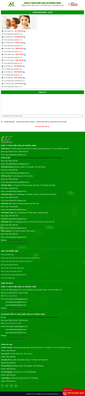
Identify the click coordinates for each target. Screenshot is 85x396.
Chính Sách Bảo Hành (7, 254)
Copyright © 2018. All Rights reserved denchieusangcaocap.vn (42, 394)
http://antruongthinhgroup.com (17, 311)
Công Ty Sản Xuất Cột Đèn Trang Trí (11, 271)
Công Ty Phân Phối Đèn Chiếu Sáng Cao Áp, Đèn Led (16, 261)
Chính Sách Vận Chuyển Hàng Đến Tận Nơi (14, 274)
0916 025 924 (76, 393)
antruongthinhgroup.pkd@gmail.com (13, 80)
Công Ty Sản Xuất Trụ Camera (25, 121)
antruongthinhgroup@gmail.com (12, 34)
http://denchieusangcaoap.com (17, 240)
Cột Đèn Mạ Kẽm (9, 121)
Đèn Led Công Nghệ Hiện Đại (9, 264)
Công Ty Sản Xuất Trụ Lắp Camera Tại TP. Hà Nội (51, 121)
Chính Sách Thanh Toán (8, 278)
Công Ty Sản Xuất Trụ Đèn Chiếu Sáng (12, 268)
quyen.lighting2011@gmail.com (12, 51)
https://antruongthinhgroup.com (17, 243)
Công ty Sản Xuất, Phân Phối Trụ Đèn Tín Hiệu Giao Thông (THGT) (20, 258)
